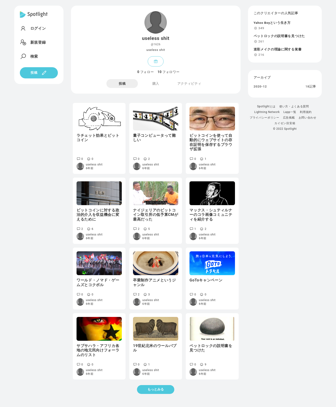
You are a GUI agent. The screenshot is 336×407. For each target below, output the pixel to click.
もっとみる (155, 389)
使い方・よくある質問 (294, 106)
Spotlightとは (266, 106)
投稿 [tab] (122, 83)
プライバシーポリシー (264, 117)
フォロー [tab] (145, 72)
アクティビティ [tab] (189, 83)
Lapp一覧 (290, 112)
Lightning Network (267, 112)
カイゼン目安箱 (284, 123)
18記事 (310, 86)
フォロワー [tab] (168, 72)
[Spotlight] (34, 18)
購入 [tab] (155, 83)
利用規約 (306, 112)
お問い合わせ (307, 117)
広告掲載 (289, 117)
